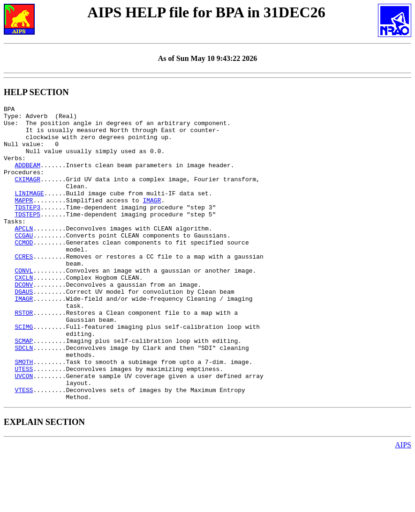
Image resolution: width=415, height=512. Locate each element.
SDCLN (24, 397)
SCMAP (24, 388)
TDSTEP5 (27, 236)
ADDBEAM (27, 177)
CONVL (24, 304)
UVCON (24, 430)
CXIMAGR (27, 194)
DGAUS (24, 329)
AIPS (403, 504)
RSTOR (24, 354)
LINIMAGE (29, 211)
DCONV (24, 321)
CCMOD (24, 270)
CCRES (24, 287)
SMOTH (24, 413)
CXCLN (24, 312)
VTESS (24, 447)
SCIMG (24, 371)
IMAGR (152, 219)
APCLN (24, 253)
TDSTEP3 (27, 228)
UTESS (24, 422)
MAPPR (24, 219)
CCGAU (24, 262)
